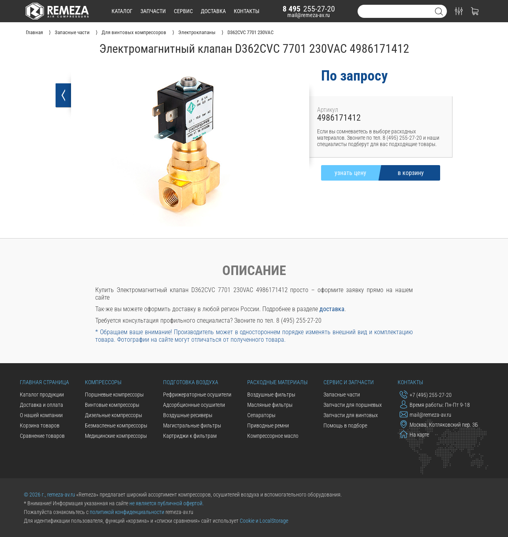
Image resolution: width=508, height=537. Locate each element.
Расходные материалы (277, 382)
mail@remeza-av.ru (308, 15)
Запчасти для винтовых (350, 415)
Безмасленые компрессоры (116, 425)
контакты (247, 11)
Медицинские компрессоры (116, 436)
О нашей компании (41, 415)
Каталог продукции (42, 394)
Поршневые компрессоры (114, 394)
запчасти (153, 11)
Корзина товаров (40, 425)
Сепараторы (261, 415)
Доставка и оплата (41, 405)
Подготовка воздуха (190, 382)
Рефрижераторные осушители (197, 394)
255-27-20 (309, 8)
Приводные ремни (268, 425)
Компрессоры (103, 382)
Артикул (327, 110)
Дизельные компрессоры (113, 415)
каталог (122, 11)
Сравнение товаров (42, 436)
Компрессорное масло (272, 436)
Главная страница (44, 382)
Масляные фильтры (269, 405)
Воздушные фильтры (271, 394)
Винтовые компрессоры (112, 405)
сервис (183, 11)
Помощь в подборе (345, 425)
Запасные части (341, 394)
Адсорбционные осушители (194, 405)
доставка (213, 11)
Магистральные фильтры (192, 425)
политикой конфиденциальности (127, 512)
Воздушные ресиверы (187, 415)
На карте (414, 434)
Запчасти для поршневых (352, 405)
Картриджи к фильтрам (190, 436)
